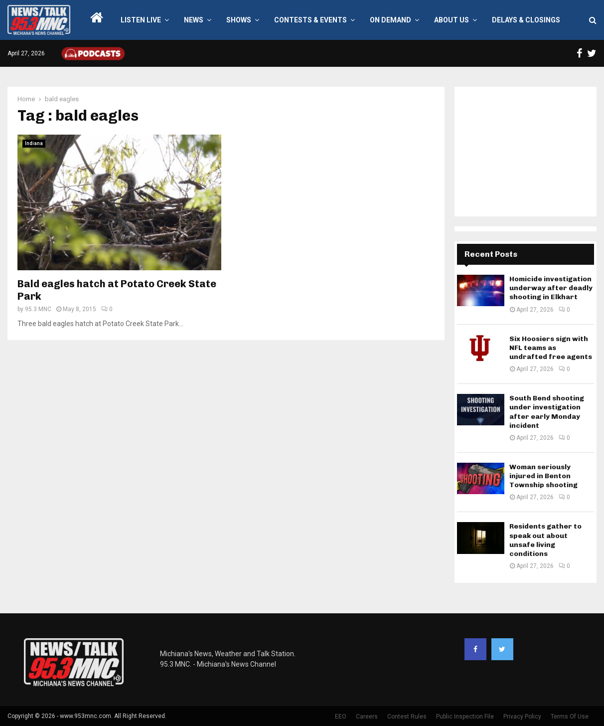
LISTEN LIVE (141, 20)
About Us (451, 20)
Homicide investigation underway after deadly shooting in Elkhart (551, 288)
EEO (340, 716)
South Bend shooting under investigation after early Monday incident (546, 412)
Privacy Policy (522, 716)
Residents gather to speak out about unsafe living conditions (545, 540)
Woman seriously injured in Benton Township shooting (543, 476)
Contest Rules (407, 716)
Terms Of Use (570, 716)
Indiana (34, 143)
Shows (238, 20)
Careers (367, 716)
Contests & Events (310, 20)
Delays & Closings (526, 20)
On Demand (390, 20)
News (193, 20)
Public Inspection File (465, 716)
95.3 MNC (38, 309)
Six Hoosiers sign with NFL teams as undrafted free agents (550, 348)
